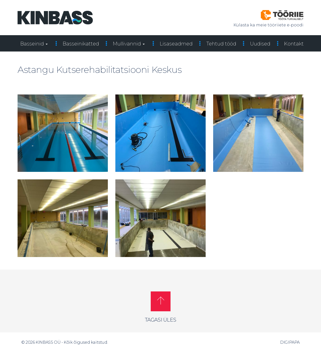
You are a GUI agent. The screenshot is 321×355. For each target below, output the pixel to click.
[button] (161, 301)
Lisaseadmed (176, 44)
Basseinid (34, 44)
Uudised (260, 44)
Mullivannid (129, 44)
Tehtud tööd (221, 44)
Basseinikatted (81, 44)
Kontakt (294, 44)
